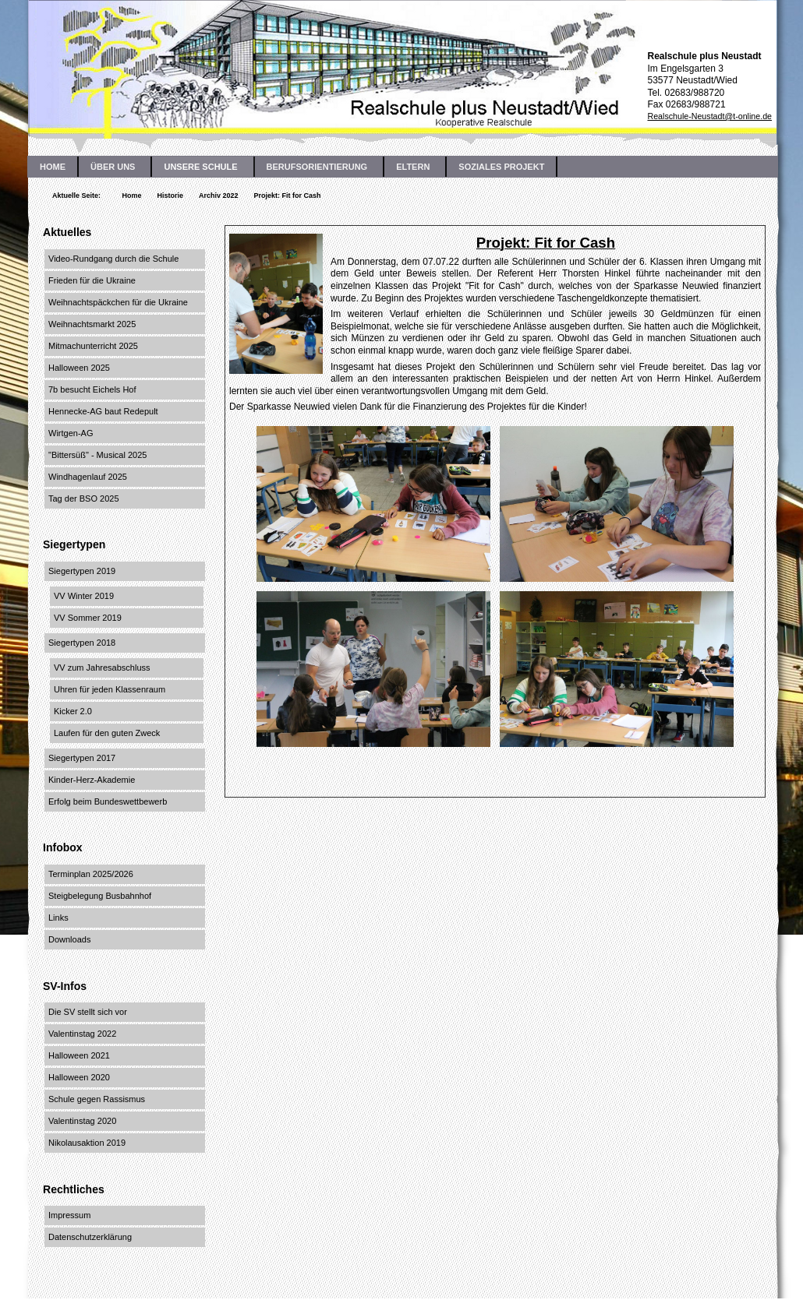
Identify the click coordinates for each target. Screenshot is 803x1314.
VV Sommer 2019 (88, 617)
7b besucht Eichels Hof (92, 389)
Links (58, 917)
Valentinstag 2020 (82, 1121)
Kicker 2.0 (73, 711)
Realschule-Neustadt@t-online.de (709, 116)
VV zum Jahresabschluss (102, 667)
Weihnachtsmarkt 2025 (92, 324)
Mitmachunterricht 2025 (93, 346)
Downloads (69, 939)
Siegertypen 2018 (81, 642)
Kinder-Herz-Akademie (91, 779)
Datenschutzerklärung (90, 1237)
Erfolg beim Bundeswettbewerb (107, 801)
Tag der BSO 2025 (83, 498)
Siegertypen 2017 (81, 758)
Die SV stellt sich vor (87, 1011)
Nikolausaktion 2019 (87, 1142)
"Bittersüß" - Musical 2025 (97, 455)
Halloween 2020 (79, 1077)
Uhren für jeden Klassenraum (109, 689)
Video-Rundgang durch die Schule (113, 258)
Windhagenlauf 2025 (87, 476)
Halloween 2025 (79, 367)
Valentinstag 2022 (82, 1033)
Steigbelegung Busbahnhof (99, 895)
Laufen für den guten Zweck (107, 733)
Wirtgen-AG (70, 433)
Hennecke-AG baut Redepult (103, 411)
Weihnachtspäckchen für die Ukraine (118, 302)
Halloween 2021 (79, 1055)
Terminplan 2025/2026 (90, 874)
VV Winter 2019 (84, 596)
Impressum (69, 1215)
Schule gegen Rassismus (96, 1099)
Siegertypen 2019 (81, 571)
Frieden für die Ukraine (92, 280)
